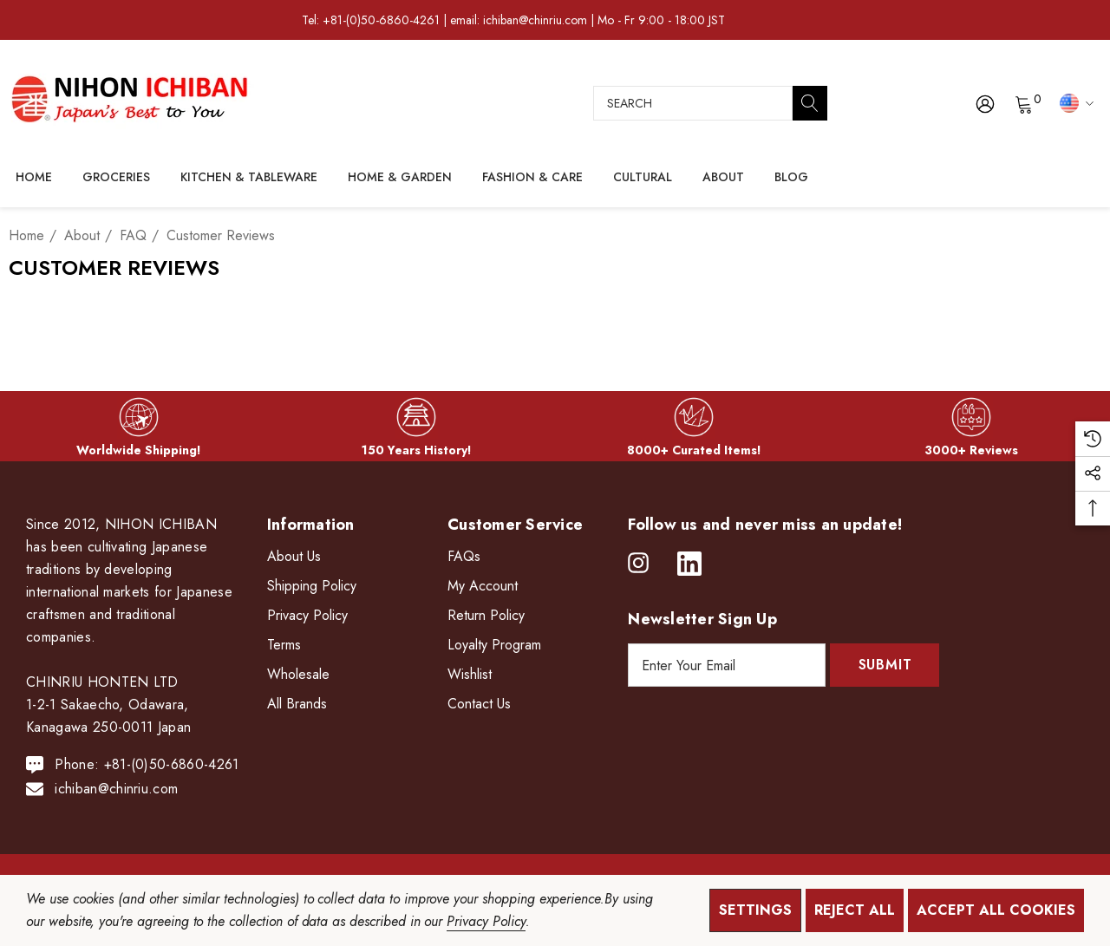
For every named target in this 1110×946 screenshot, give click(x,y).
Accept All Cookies (996, 910)
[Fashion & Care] (532, 178)
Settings (755, 910)
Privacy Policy (486, 921)
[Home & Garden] (400, 178)
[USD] (1074, 102)
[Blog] (791, 176)
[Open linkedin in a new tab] (689, 563)
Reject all (854, 910)
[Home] (33, 177)
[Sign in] (983, 103)
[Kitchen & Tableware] (248, 178)
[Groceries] (116, 178)
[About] (723, 178)
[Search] (810, 103)
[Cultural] (642, 178)
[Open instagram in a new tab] (638, 563)
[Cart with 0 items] (1022, 103)
